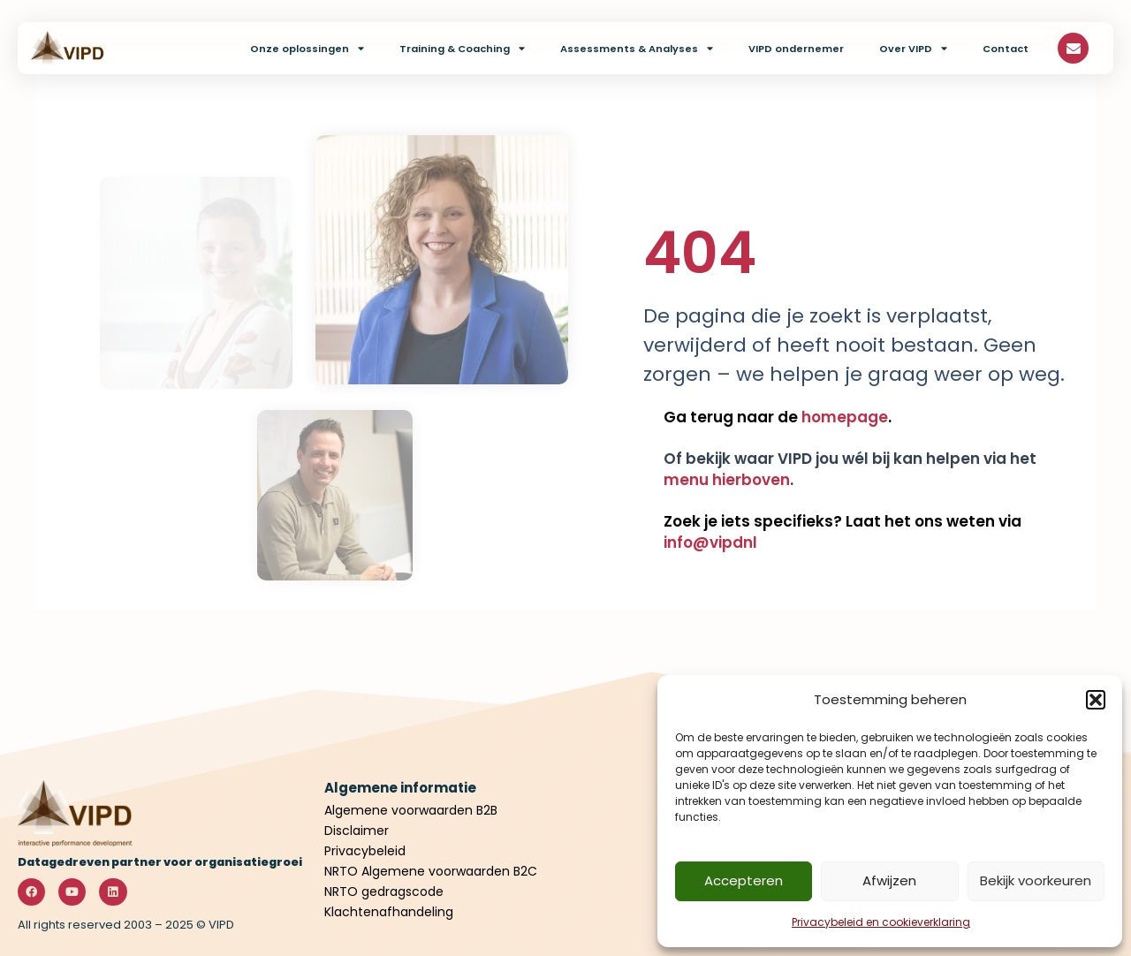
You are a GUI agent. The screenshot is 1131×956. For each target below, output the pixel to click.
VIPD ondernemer (796, 49)
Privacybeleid (366, 851)
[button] (1095, 700)
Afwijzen (889, 880)
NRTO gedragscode (384, 891)
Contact (1006, 49)
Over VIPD (913, 48)
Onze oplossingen (307, 48)
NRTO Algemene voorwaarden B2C (430, 871)
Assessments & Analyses (636, 48)
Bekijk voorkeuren (1035, 880)
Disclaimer (356, 830)
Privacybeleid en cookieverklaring (881, 921)
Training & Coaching (462, 48)
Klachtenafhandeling (388, 912)
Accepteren (743, 880)
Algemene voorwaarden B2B (410, 810)
